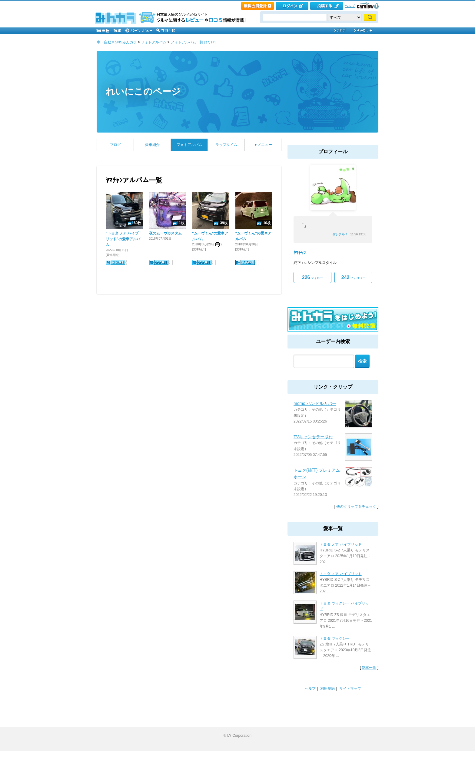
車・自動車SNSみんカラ (117, 42)
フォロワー (353, 277)
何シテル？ (340, 234)
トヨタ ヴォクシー (335, 638)
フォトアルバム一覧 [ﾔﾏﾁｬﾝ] (193, 42)
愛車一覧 (369, 667)
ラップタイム (226, 145)
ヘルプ (350, 6)
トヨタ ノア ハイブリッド (341, 544)
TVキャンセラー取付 (313, 436)
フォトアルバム (153, 42)
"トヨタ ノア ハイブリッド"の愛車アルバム (123, 239)
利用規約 (327, 688)
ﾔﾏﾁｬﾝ (300, 252)
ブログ (115, 145)
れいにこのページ (143, 91)
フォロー (312, 277)
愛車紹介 (152, 145)
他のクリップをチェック (356, 506)
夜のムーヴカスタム (165, 233)
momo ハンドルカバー (315, 403)
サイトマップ (350, 688)
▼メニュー (263, 145)
